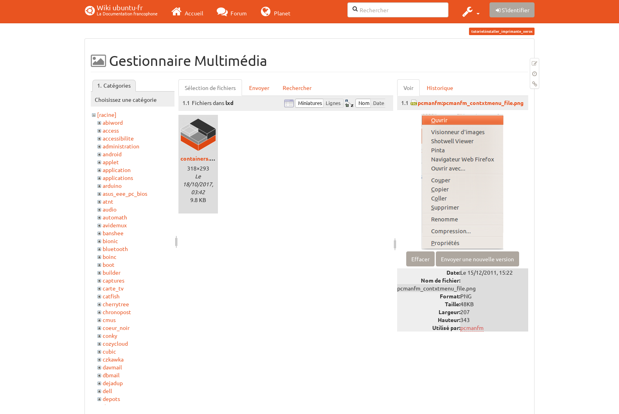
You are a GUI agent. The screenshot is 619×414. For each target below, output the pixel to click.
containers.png (199, 158)
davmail (112, 367)
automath (115, 217)
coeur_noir (116, 327)
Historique (440, 87)
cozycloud (115, 343)
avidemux (115, 225)
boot (108, 264)
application (117, 169)
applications (118, 177)
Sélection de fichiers (210, 87)
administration (121, 146)
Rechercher (297, 87)
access (111, 130)
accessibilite (118, 138)
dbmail (111, 374)
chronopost (117, 311)
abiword (113, 122)
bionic (110, 240)
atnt (108, 201)
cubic (109, 351)
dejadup (113, 382)
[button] (470, 11)
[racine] (106, 114)
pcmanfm (472, 327)
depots (111, 398)
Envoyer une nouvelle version (477, 258)
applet (111, 161)
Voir (408, 87)
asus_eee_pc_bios (125, 193)
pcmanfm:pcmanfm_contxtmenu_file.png (470, 102)
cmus (109, 319)
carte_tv (113, 288)
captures (113, 280)
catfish (111, 296)
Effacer (420, 258)
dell (107, 390)
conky (110, 335)
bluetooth (115, 248)
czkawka (113, 359)
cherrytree (116, 303)
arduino (112, 185)
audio (109, 209)
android (112, 153)
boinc (109, 256)
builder (111, 272)
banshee (113, 232)
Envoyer (259, 87)
